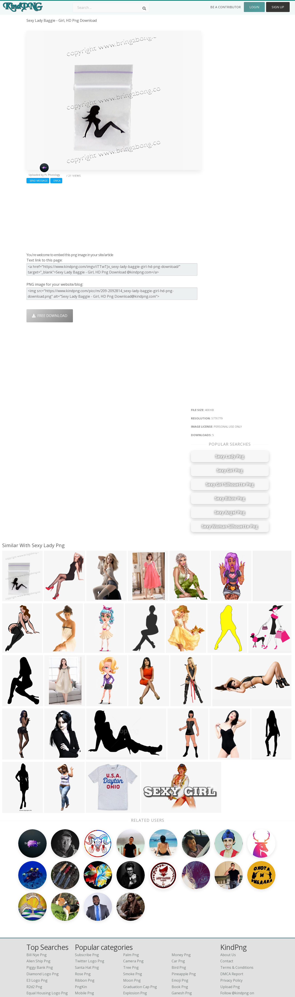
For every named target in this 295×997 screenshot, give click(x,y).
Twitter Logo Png (89, 917)
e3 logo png (37, 936)
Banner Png (182, 955)
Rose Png (83, 929)
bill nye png (36, 910)
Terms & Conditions (236, 923)
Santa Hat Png (87, 923)
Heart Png (83, 955)
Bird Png (179, 923)
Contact (226, 917)
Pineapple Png (184, 929)
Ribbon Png (84, 936)
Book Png (180, 942)
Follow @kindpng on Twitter (243, 961)
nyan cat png (37, 955)
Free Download (49, 315)
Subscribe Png (87, 910)
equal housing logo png (47, 949)
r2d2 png (34, 942)
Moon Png (132, 936)
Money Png (181, 910)
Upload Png (230, 942)
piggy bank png (39, 923)
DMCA (56, 180)
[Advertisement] (113, 217)
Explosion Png (135, 949)
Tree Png (131, 923)
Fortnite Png (133, 955)
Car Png (178, 917)
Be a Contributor (225, 7)
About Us (228, 910)
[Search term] (110, 7)
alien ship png (38, 917)
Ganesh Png (182, 949)
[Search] (144, 8)
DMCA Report (231, 929)
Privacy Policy (231, 936)
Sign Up (278, 7)
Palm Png (131, 910)
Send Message (38, 180)
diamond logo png (42, 929)
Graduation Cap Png (140, 942)
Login (254, 7)
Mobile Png (84, 949)
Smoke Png (132, 929)
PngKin (81, 942)
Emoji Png (180, 936)
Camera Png (133, 917)
